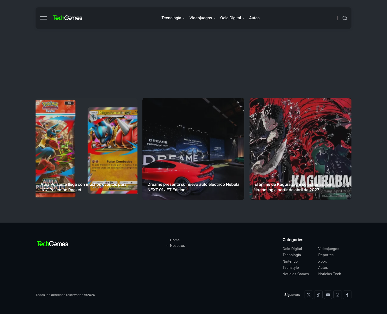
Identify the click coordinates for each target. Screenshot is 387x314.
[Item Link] (86, 149)
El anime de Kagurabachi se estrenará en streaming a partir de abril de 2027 (292, 187)
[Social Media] (309, 295)
